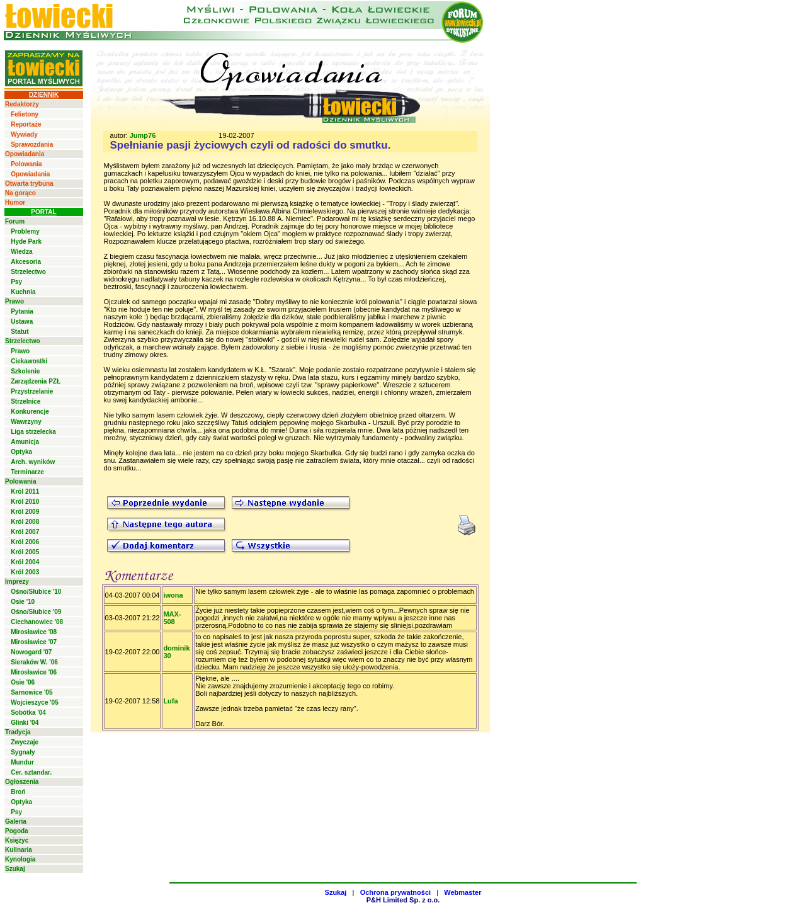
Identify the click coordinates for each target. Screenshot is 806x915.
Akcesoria (26, 261)
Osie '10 (23, 601)
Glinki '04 (24, 722)
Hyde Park (26, 241)
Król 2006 (25, 541)
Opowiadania (24, 154)
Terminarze (27, 472)
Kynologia (20, 859)
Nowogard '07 (31, 652)
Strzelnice (25, 401)
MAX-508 (172, 617)
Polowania (26, 164)
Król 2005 (25, 551)
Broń (18, 791)
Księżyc (16, 840)
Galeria (15, 821)
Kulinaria (18, 849)
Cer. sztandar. (31, 772)
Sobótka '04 (28, 712)
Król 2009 (25, 511)
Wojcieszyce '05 (35, 702)
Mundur (22, 762)
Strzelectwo (28, 271)
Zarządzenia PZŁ (35, 381)
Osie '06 (23, 682)
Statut (19, 331)
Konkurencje (30, 411)
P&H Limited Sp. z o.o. (403, 900)
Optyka (21, 451)
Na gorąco (20, 193)
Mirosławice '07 (34, 642)
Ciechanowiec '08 (37, 621)
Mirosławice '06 (34, 672)
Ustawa (22, 321)
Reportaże (26, 124)
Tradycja (18, 732)
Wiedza (21, 251)
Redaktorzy (22, 104)
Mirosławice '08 (34, 631)
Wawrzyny (26, 421)
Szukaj (15, 868)
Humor (15, 202)
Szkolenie (25, 371)
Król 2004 (25, 562)
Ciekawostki (29, 361)
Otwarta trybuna (29, 183)
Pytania (22, 311)
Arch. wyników (33, 461)
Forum (15, 221)
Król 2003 (25, 572)
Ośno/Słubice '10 (36, 591)
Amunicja (25, 441)
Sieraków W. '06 (34, 662)
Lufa (170, 701)
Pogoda (16, 830)
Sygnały (23, 752)
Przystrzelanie (32, 391)
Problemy (25, 231)
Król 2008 (25, 521)
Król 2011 (25, 491)
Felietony (24, 114)
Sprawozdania (32, 144)
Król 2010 (25, 501)
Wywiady (24, 134)
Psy (16, 281)
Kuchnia (23, 291)
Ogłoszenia (21, 781)
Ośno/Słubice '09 (36, 611)
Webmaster (462, 892)
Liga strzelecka (33, 431)
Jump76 (143, 135)
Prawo (14, 301)
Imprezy (17, 581)
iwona (173, 595)
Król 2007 (25, 531)
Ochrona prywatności (395, 892)
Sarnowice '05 (31, 692)
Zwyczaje (24, 742)
